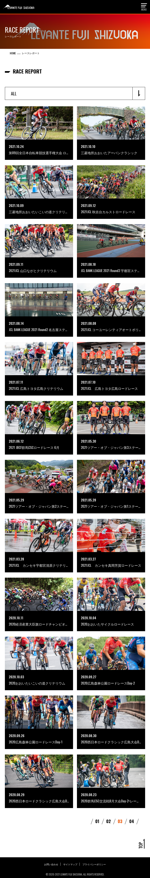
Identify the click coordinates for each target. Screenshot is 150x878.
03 (120, 803)
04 (132, 803)
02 (109, 803)
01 (98, 803)
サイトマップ (70, 846)
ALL (14, 93)
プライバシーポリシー (95, 846)
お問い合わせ (50, 846)
